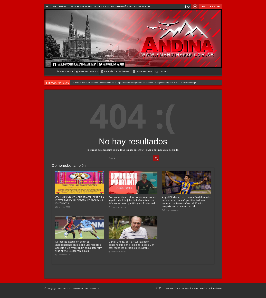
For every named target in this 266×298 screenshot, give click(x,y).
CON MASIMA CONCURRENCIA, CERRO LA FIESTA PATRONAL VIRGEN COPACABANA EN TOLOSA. (79, 200)
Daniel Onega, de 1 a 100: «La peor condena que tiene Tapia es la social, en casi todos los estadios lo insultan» (131, 244)
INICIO (50, 71)
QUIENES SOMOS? (87, 71)
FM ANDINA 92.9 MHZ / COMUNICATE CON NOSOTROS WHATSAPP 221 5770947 (110, 6)
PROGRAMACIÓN (142, 71)
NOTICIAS (64, 71)
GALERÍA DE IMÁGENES (115, 71)
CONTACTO (162, 71)
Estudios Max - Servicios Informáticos (203, 288)
